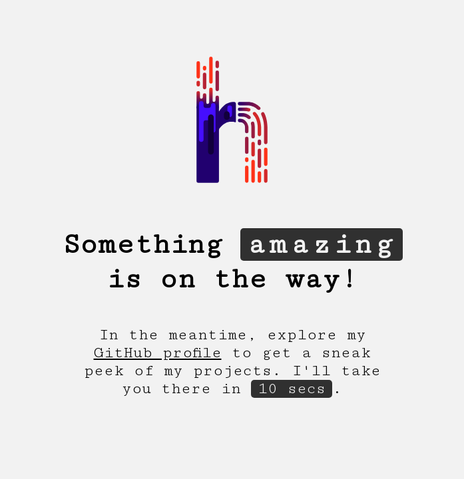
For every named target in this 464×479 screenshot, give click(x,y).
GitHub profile (158, 353)
